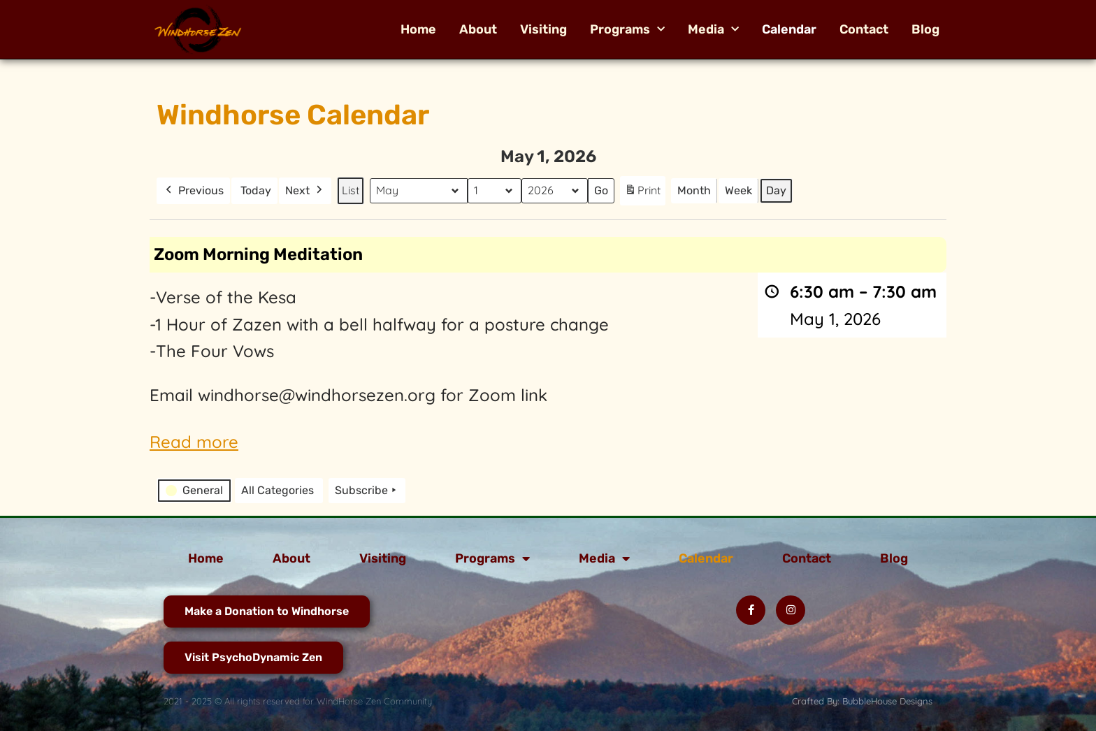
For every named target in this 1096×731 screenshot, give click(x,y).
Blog (925, 29)
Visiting (543, 29)
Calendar (789, 29)
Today (255, 190)
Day (776, 190)
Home (418, 29)
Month (694, 190)
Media (713, 29)
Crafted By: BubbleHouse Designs (862, 701)
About (478, 29)
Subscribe (367, 491)
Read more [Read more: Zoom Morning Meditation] (194, 441)
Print (642, 193)
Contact (863, 29)
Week (738, 190)
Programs (627, 29)
